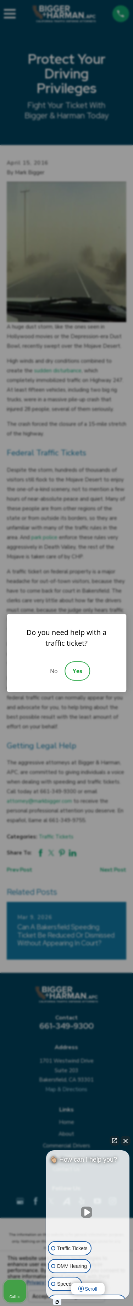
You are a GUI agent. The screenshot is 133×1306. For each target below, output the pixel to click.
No (54, 671)
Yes (77, 671)
